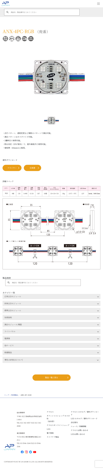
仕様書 (32, 168)
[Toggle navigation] (98, 3)
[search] (41, 12)
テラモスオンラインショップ (58, 425)
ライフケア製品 (53, 437)
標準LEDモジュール (12, 310)
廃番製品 (8, 352)
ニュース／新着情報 (78, 426)
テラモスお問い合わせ (79, 430)
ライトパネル (9, 331)
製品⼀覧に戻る (51, 377)
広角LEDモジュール (12, 296)
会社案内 (74, 422)
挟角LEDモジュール (12, 303)
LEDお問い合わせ (78, 434)
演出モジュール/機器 (13, 324)
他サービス (9, 345)
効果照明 (8, 317)
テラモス (50, 412)
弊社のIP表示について (14, 359)
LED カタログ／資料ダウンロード (84, 418)
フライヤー (12, 168)
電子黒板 (50, 433)
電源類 (7, 338)
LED (48, 429)
